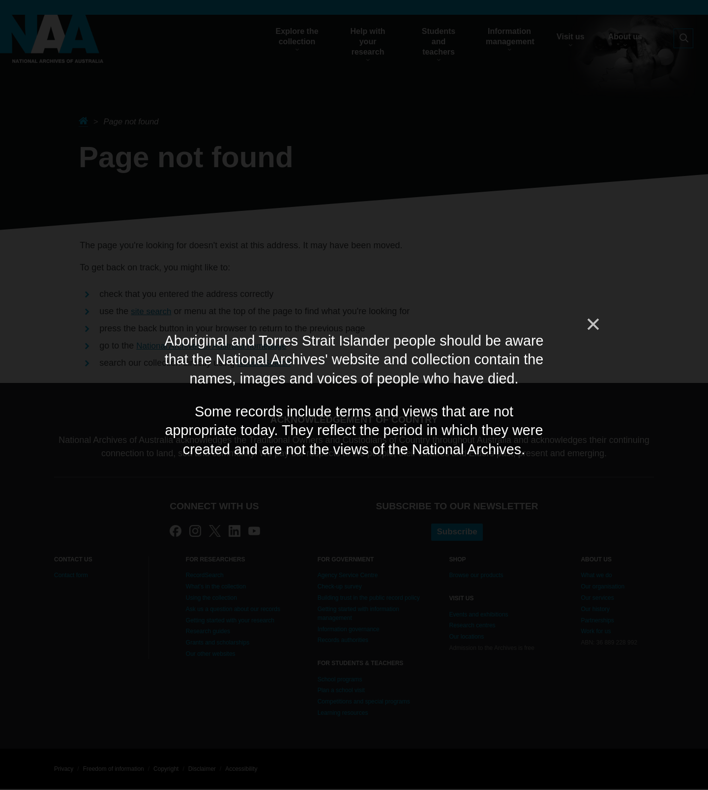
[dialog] (354, 395)
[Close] (592, 324)
